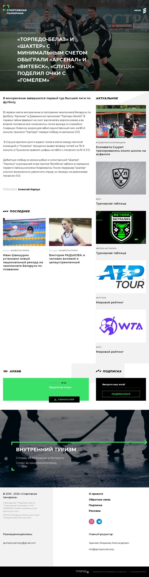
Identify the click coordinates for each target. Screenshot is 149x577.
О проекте (96, 493)
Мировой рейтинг (110, 302)
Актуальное (107, 98)
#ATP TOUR (101, 298)
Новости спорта (26, 33)
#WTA (98, 347)
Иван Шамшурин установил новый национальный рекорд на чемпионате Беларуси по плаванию (23, 262)
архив (12, 371)
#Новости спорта (20, 250)
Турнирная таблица (111, 203)
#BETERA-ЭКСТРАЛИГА (106, 248)
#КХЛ (98, 199)
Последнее (16, 211)
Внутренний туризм (46, 449)
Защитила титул (60, 387)
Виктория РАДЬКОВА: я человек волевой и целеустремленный (67, 259)
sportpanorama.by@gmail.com (19, 543)
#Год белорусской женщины (110, 142)
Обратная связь (100, 499)
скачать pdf (66, 399)
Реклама (95, 510)
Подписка (95, 505)
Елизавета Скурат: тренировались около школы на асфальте (121, 150)
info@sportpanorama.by (101, 549)
